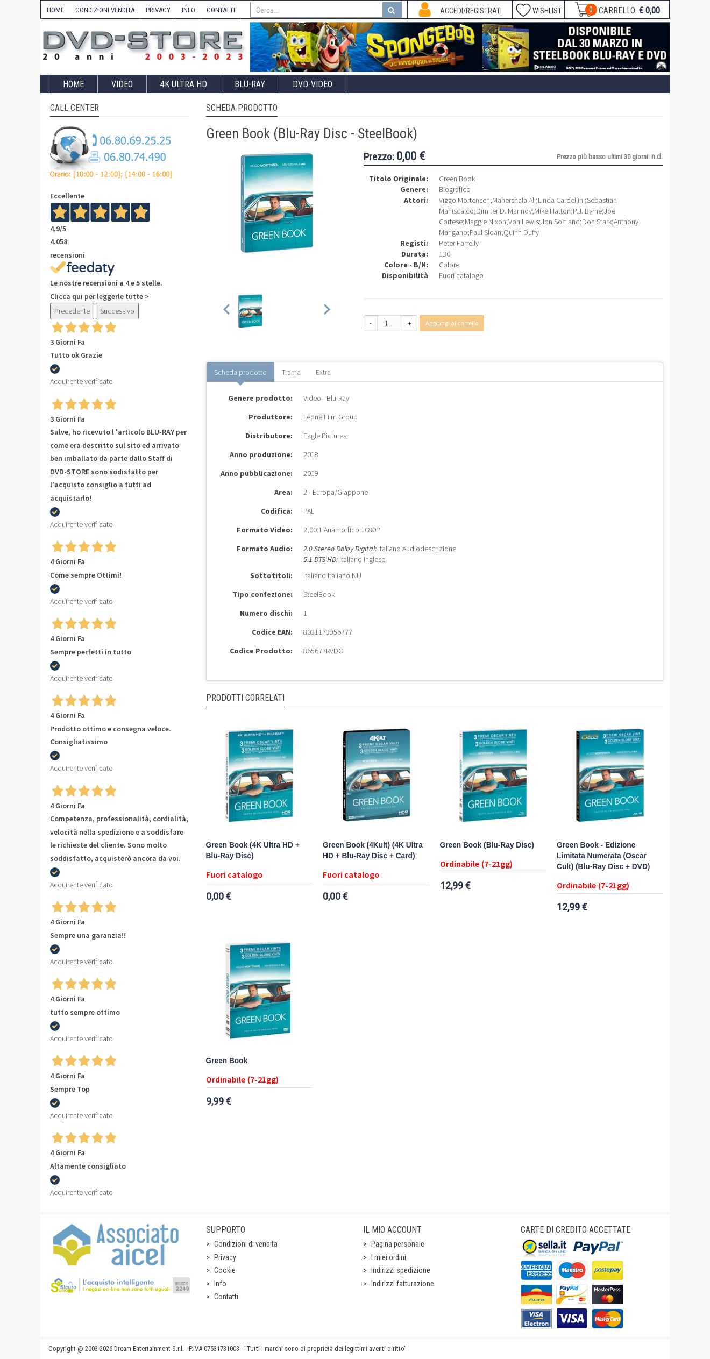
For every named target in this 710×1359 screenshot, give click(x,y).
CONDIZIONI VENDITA (104, 10)
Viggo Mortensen (464, 200)
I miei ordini (388, 1257)
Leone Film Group (330, 417)
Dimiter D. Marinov (504, 211)
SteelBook (319, 594)
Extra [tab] (323, 372)
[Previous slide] (227, 311)
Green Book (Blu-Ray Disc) (487, 845)
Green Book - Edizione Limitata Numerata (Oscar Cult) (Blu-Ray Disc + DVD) (603, 856)
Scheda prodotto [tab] (240, 372)
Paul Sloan (485, 232)
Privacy (225, 1257)
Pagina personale (397, 1244)
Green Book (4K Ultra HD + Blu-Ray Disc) (253, 850)
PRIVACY (158, 10)
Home (73, 84)
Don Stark (597, 221)
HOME (55, 10)
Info (220, 1283)
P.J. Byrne (587, 211)
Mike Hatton (552, 211)
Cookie (225, 1270)
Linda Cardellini (561, 200)
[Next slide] (326, 311)
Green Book (227, 1061)
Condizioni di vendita (246, 1244)
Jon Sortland (560, 221)
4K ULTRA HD (183, 84)
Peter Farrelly (459, 243)
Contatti (226, 1296)
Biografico (455, 189)
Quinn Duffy (521, 232)
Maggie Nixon (485, 221)
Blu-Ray (250, 84)
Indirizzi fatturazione (402, 1283)
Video (122, 84)
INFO (188, 10)
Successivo (117, 311)
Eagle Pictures (324, 435)
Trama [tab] (291, 372)
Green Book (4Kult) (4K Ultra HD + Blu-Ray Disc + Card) (373, 850)
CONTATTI (221, 10)
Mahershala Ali (514, 200)
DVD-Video (312, 84)
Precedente (72, 311)
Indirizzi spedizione (400, 1270)
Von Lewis (523, 221)
